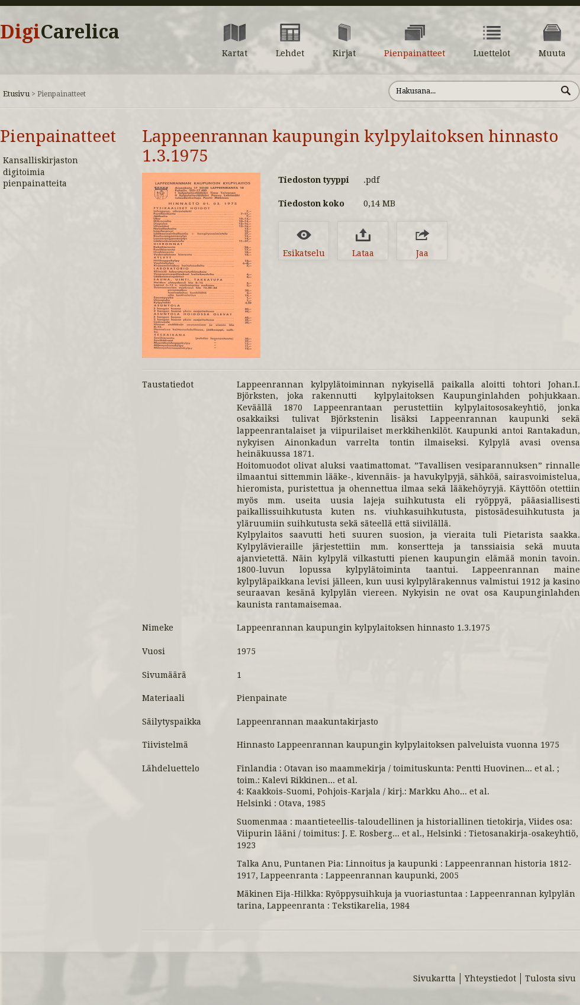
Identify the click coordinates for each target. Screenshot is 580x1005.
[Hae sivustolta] (472, 91)
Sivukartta (434, 978)
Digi (60, 32)
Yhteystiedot (490, 978)
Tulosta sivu (550, 978)
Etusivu (16, 93)
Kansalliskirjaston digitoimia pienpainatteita (40, 172)
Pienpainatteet (58, 136)
